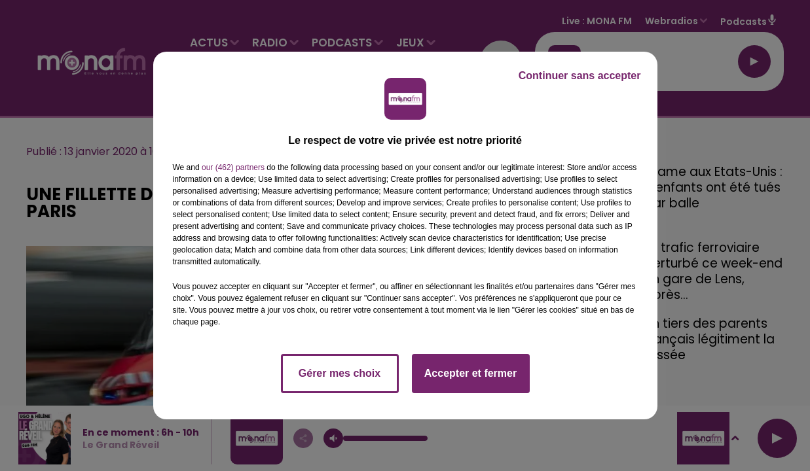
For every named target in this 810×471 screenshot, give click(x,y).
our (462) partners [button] (233, 167)
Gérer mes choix (339, 373)
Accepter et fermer (470, 373)
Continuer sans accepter (580, 75)
